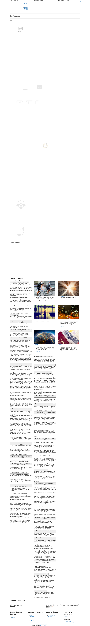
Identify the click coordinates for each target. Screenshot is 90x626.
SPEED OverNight (61, 319)
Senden (66, 616)
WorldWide (26, 9)
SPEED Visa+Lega (61, 344)
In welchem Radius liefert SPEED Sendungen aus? (21, 338)
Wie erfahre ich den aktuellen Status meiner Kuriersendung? (21, 457)
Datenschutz (50, 616)
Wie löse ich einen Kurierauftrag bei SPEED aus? (20, 290)
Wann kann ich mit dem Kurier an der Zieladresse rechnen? (21, 444)
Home (25, 3)
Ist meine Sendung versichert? (17, 395)
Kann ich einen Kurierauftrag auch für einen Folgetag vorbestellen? (21, 464)
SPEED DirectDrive (37, 296)
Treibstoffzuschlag (51, 615)
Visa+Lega (26, 11)
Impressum (50, 617)
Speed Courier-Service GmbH (27, 622)
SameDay (26, 6)
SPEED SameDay (61, 296)
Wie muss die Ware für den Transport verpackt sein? (21, 364)
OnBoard (26, 7)
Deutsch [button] (11, 1)
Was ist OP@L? (14, 315)
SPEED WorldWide (37, 344)
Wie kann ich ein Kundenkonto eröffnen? (19, 297)
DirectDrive (26, 4)
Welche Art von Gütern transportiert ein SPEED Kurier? (21, 330)
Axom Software (56, 622)
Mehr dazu (38, 301)
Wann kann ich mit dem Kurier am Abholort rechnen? (21, 409)
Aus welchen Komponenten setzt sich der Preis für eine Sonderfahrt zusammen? (21, 486)
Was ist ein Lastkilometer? (16, 516)
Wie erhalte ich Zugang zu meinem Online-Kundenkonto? (21, 322)
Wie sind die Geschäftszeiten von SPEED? (19, 474)
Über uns (14, 616)
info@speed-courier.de (38, 0)
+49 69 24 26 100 (14, 0)
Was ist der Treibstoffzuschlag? (17, 499)
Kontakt (13, 617)
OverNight (26, 8)
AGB (49, 614)
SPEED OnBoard (37, 319)
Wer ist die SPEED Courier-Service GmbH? (19, 282)
